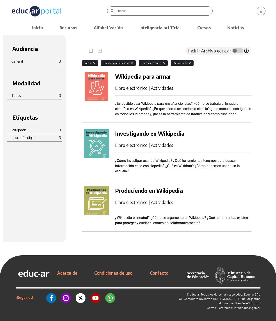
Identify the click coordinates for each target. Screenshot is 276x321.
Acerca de (67, 273)
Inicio (37, 27)
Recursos (68, 27)
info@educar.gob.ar (247, 308)
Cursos (204, 27)
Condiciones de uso (113, 273)
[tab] (91, 51)
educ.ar (195, 294)
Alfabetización (108, 27)
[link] (261, 11)
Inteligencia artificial (160, 27)
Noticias (235, 27)
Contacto (159, 273)
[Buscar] (164, 11)
